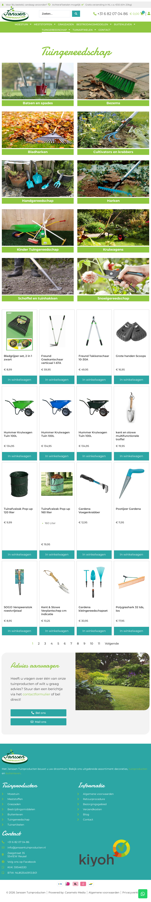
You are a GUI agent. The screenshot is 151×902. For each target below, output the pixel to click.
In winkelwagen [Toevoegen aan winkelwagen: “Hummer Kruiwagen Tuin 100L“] (19, 456)
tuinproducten (138, 769)
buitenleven (13, 773)
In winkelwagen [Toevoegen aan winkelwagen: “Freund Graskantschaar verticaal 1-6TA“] (57, 379)
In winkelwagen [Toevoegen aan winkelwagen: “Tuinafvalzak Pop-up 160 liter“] (57, 554)
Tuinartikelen (84, 30)
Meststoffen (44, 24)
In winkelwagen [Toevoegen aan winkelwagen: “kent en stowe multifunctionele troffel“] (131, 456)
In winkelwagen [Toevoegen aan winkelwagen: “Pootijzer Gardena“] (131, 554)
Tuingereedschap (56, 30)
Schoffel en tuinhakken (37, 298)
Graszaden (66, 24)
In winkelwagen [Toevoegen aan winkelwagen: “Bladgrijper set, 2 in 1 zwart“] (19, 379)
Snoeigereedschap (113, 298)
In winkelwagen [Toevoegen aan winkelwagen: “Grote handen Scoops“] (131, 379)
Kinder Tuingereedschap (38, 250)
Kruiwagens (113, 250)
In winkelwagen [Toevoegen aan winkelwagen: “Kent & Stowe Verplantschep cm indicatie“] (57, 631)
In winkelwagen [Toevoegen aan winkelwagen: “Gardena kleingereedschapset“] (94, 631)
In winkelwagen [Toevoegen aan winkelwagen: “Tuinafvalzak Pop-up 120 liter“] (19, 554)
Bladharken (38, 152)
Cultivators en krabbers (113, 152)
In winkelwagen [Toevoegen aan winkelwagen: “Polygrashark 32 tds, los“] (131, 631)
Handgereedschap (37, 201)
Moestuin (23, 24)
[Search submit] (76, 14)
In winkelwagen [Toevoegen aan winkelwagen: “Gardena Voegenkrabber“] (94, 554)
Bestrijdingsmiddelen (93, 24)
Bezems (113, 103)
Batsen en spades (38, 103)
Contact (104, 29)
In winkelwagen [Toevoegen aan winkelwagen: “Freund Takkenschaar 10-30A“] (94, 379)
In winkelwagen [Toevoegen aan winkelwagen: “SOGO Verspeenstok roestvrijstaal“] (19, 631)
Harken (113, 201)
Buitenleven (124, 24)
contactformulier (36, 694)
